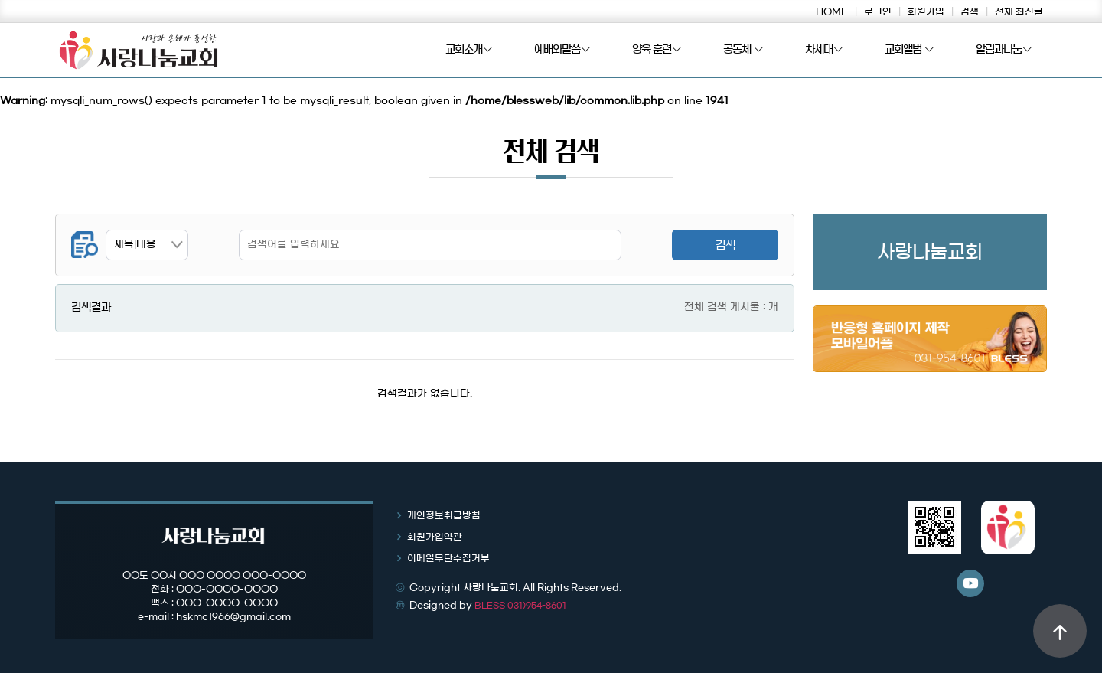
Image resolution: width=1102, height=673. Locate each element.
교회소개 (468, 50)
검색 (969, 11)
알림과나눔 (1004, 50)
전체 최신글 (1019, 11)
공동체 (743, 50)
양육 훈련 (656, 50)
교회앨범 (909, 50)
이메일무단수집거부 (448, 558)
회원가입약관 (434, 536)
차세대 (824, 50)
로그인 (878, 11)
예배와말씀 (562, 50)
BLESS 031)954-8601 (520, 605)
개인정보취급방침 (444, 515)
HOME (832, 11)
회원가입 (926, 11)
